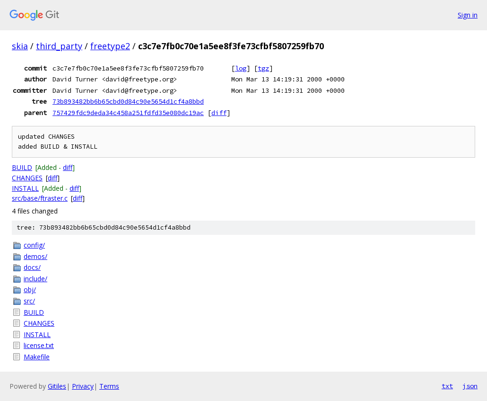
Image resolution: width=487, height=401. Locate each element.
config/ (34, 245)
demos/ (35, 256)
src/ (29, 300)
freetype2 (110, 46)
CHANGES (27, 177)
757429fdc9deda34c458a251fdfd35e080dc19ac (128, 112)
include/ (35, 278)
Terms (109, 386)
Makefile (37, 356)
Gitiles (57, 386)
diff (218, 112)
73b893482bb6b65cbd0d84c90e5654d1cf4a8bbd (128, 101)
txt (447, 386)
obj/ (30, 289)
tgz (263, 68)
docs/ (32, 267)
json (470, 386)
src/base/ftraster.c (40, 198)
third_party (59, 46)
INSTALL (25, 188)
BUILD (22, 167)
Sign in (468, 14)
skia (20, 46)
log (240, 68)
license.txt (39, 345)
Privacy (83, 386)
